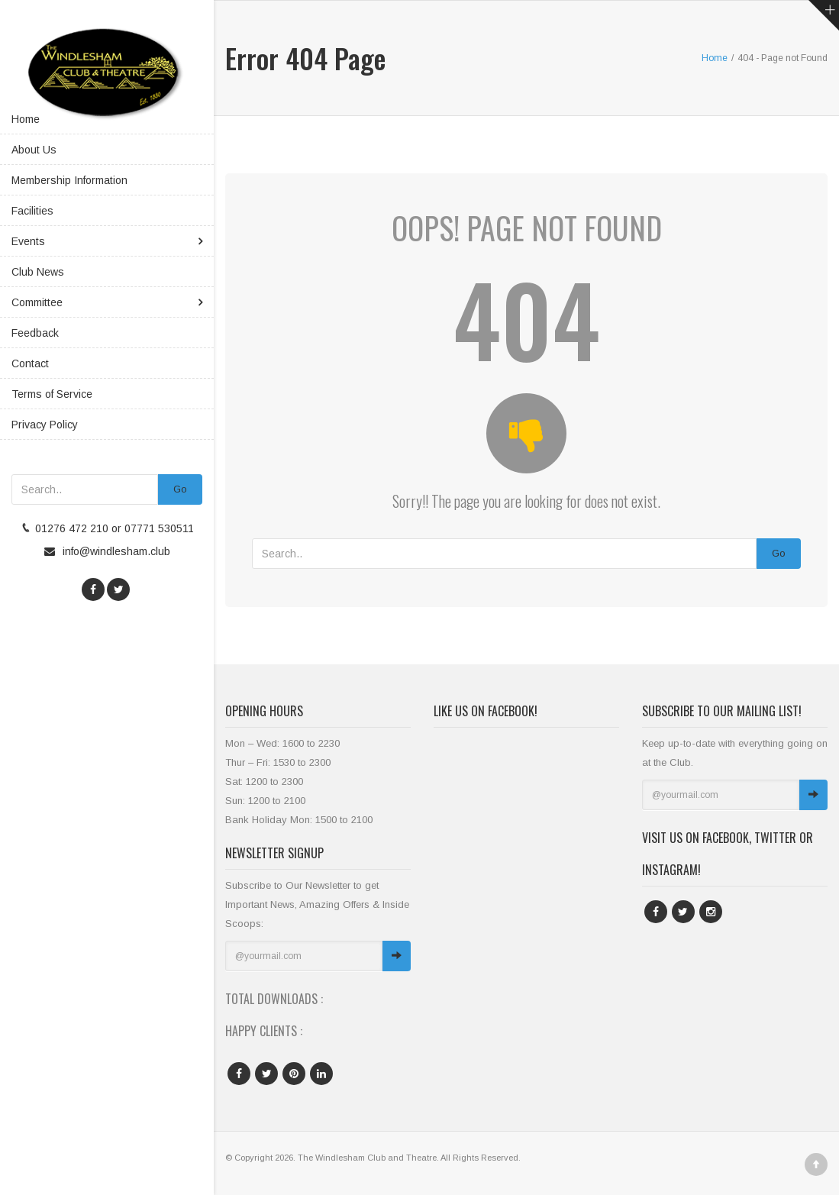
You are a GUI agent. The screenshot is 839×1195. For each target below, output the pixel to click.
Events (28, 241)
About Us (33, 150)
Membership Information (69, 180)
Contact (30, 363)
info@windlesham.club (116, 551)
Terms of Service (51, 394)
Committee (37, 302)
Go (180, 489)
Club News (37, 272)
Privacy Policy (44, 424)
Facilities (32, 211)
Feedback (35, 333)
